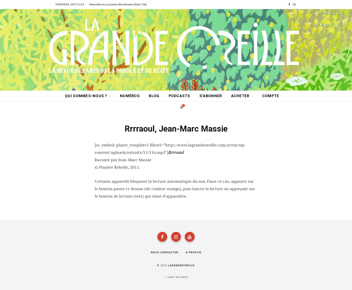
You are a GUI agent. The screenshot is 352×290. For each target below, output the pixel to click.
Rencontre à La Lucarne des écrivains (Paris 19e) (118, 4)
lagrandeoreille (181, 265)
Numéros (130, 95)
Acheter (240, 95)
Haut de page (176, 277)
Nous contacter (164, 252)
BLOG (154, 95)
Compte (270, 95)
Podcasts (179, 95)
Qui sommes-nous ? (86, 95)
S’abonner (210, 95)
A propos (193, 252)
